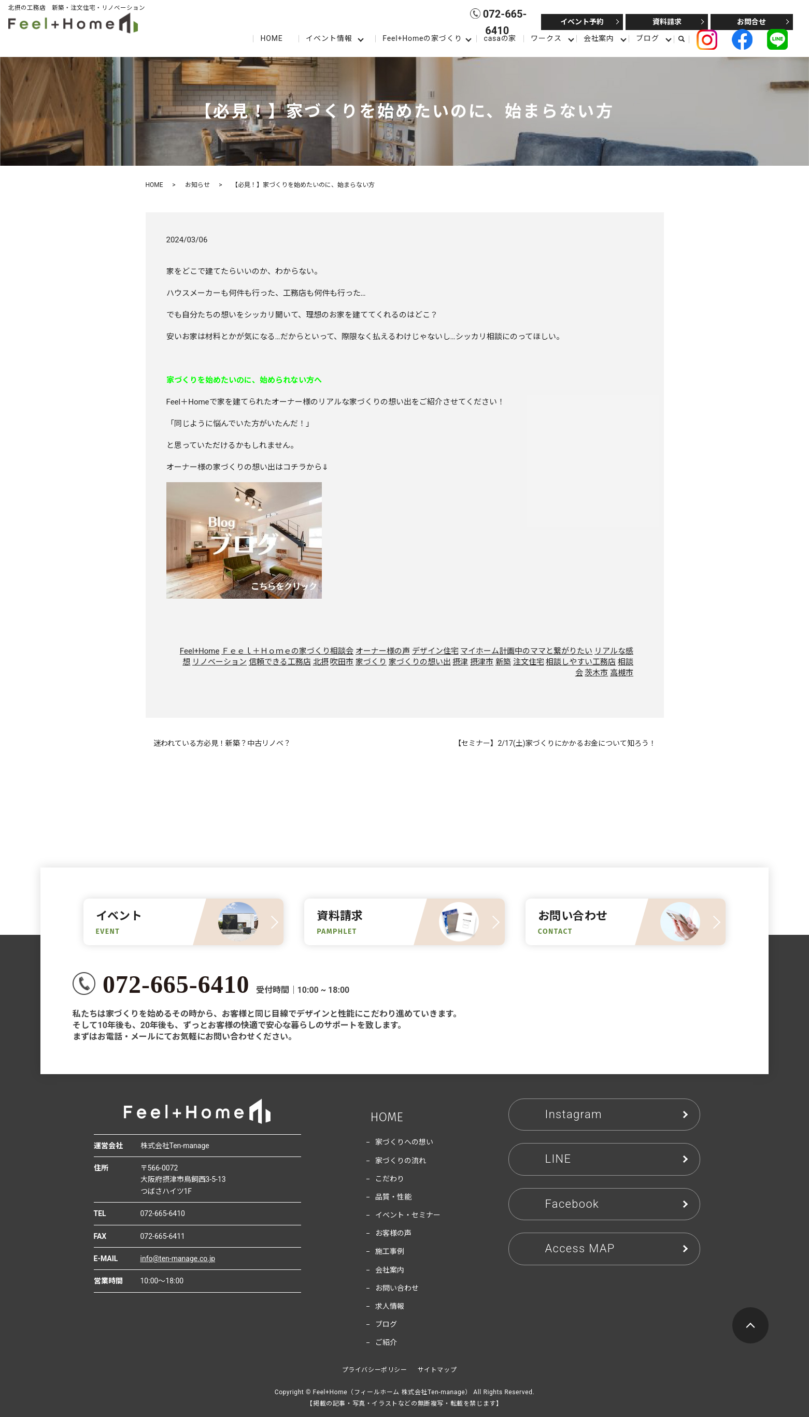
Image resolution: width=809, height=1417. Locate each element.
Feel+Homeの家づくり (422, 38)
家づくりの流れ (400, 1160)
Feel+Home (200, 651)
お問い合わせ (397, 1288)
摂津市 (481, 662)
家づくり (371, 662)
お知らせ (197, 185)
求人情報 (389, 1306)
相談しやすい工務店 (581, 662)
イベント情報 (329, 38)
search (685, 39)
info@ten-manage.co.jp (178, 1258)
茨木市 (596, 672)
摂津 (460, 662)
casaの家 (500, 38)
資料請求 (667, 22)
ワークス (546, 38)
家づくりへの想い (404, 1142)
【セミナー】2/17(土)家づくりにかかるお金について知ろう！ (555, 743)
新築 (503, 662)
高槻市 (621, 672)
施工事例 (389, 1251)
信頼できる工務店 (280, 662)
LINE (558, 1158)
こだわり (389, 1179)
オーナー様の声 (383, 651)
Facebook (572, 1203)
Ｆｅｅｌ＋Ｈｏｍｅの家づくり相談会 (287, 651)
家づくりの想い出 (420, 662)
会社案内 (599, 38)
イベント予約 (582, 22)
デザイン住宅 (435, 651)
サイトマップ (437, 1369)
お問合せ (751, 22)
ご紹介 (386, 1342)
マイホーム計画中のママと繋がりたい (526, 651)
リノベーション (219, 662)
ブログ (647, 38)
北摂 (321, 662)
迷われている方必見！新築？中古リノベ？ (222, 743)
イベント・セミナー (408, 1215)
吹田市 (341, 662)
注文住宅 (528, 662)
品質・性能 (393, 1197)
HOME (271, 38)
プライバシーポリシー (374, 1369)
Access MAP (580, 1248)
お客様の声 (393, 1233)
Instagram (573, 1114)
